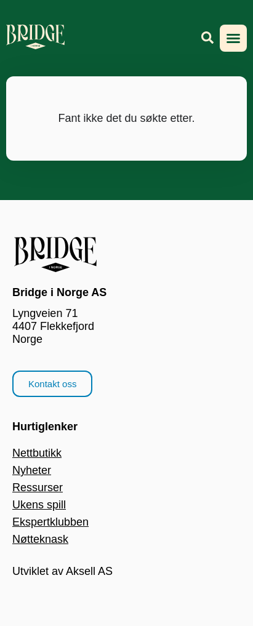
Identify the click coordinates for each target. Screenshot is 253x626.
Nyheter (31, 470)
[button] (233, 38)
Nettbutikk (37, 453)
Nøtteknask (40, 539)
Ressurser (37, 487)
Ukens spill (39, 505)
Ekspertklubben (50, 522)
